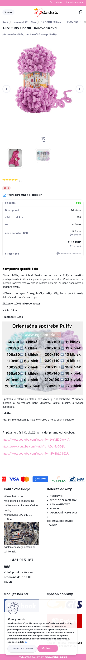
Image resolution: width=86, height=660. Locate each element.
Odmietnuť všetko (22, 648)
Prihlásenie (58, 2)
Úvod (5, 22)
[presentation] (6, 89)
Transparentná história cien (22, 195)
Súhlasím (47, 648)
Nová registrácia (76, 2)
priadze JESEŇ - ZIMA (25, 22)
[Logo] (46, 12)
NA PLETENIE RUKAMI (51, 22)
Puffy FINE (72, 22)
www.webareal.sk (56, 657)
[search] (80, 12)
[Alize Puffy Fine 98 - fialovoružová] (43, 80)
